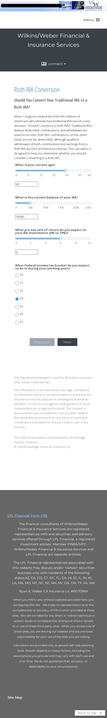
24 (21, 298)
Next (67, 342)
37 (21, 321)
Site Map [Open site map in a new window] (15, 697)
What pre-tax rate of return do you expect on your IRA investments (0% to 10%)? (51, 231)
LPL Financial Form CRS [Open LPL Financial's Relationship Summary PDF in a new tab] (27, 516)
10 (21, 274)
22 (21, 290)
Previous (42, 342)
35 (21, 314)
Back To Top (90, 713)
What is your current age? (35, 164)
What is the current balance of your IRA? (46, 197)
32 (21, 306)
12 (21, 282)
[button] (91, 20)
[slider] (53, 170)
